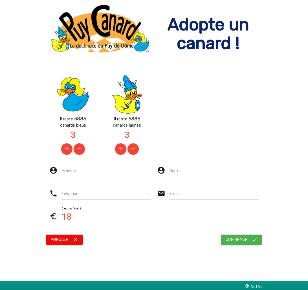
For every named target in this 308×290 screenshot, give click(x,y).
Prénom (68, 170)
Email (174, 193)
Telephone (71, 193)
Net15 (253, 286)
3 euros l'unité (71, 208)
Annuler (64, 240)
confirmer (242, 240)
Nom (173, 170)
